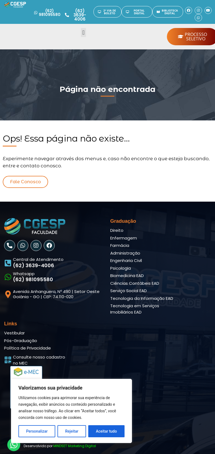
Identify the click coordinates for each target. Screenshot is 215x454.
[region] (71, 411)
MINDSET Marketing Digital (74, 446)
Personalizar (37, 431)
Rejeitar (71, 431)
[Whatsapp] (8, 277)
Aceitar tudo (106, 431)
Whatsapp (24, 274)
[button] (83, 32)
